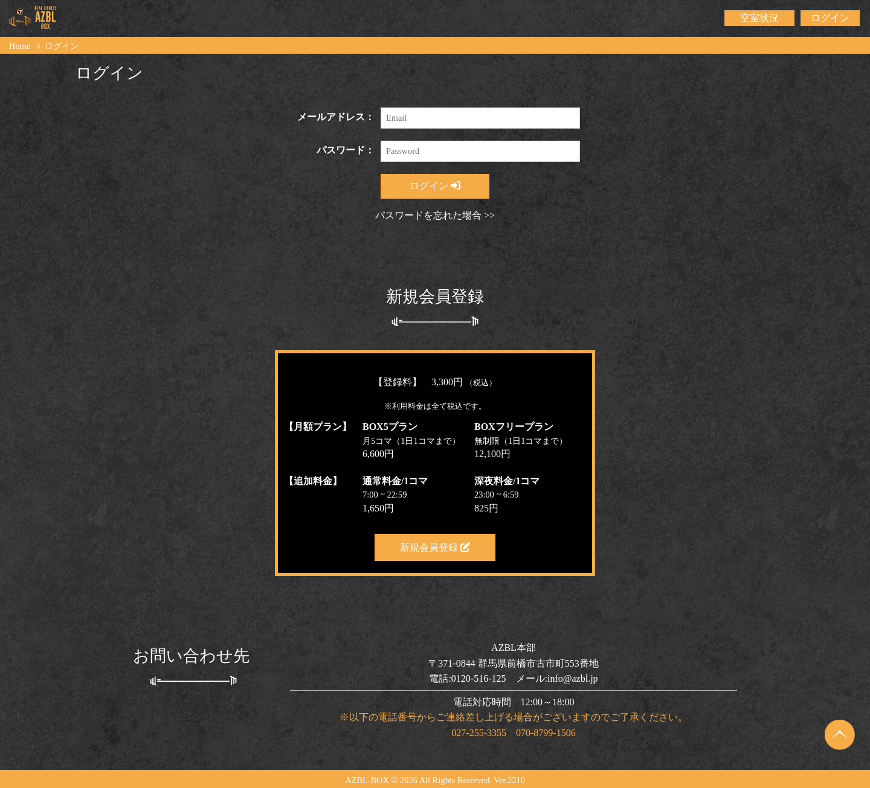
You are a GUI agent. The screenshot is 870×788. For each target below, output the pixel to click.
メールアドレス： (336, 117)
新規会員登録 (435, 547)
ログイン (830, 18)
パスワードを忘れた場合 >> (435, 215)
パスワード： (346, 150)
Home (19, 46)
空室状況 (759, 18)
